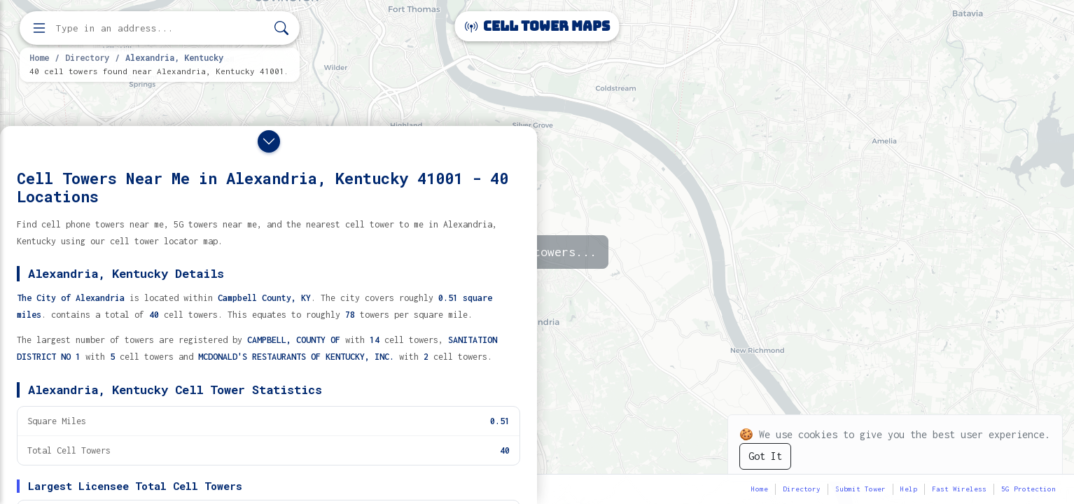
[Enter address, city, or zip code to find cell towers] (161, 28)
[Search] (281, 28)
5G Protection (1028, 489)
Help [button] (908, 489)
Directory (87, 57)
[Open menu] (39, 28)
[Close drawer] (269, 141)
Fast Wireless (959, 489)
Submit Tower (860, 489)
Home (39, 57)
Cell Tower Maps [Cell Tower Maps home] (537, 26)
